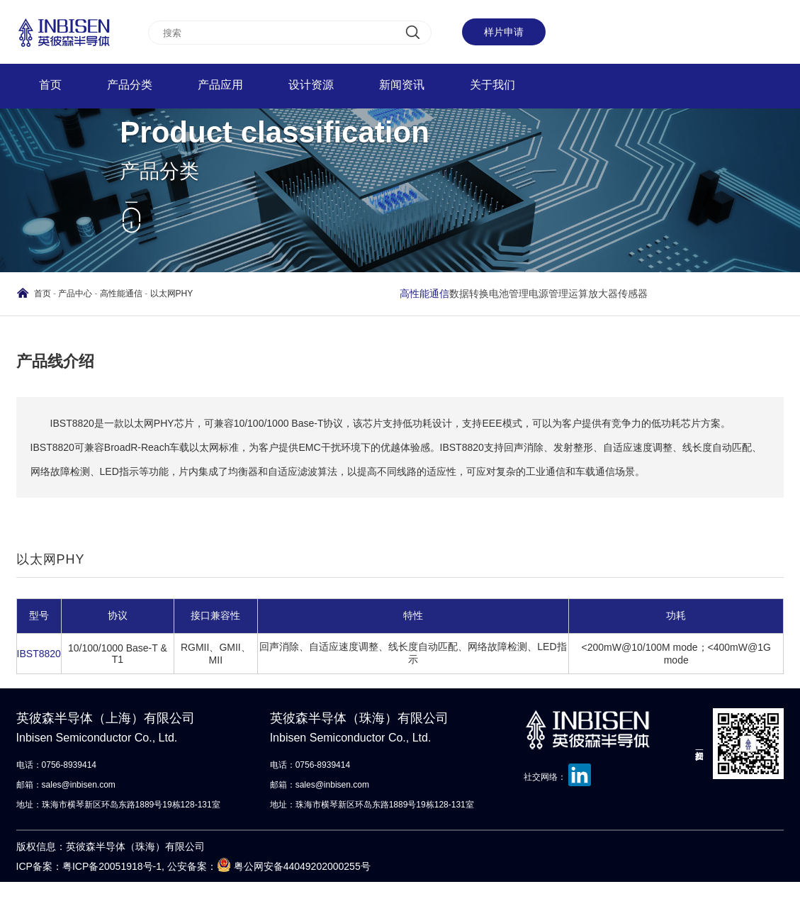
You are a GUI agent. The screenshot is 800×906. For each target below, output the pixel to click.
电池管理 (509, 293)
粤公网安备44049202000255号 (302, 866)
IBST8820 (39, 653)
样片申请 (504, 32)
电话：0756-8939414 (56, 765)
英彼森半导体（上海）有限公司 (120, 729)
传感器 (633, 293)
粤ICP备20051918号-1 (112, 866)
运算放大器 (593, 293)
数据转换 (469, 293)
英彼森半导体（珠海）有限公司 (374, 729)
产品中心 (75, 293)
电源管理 (548, 293)
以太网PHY (171, 293)
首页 (42, 293)
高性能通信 (121, 293)
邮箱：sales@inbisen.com (66, 785)
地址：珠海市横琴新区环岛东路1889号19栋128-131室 (118, 805)
